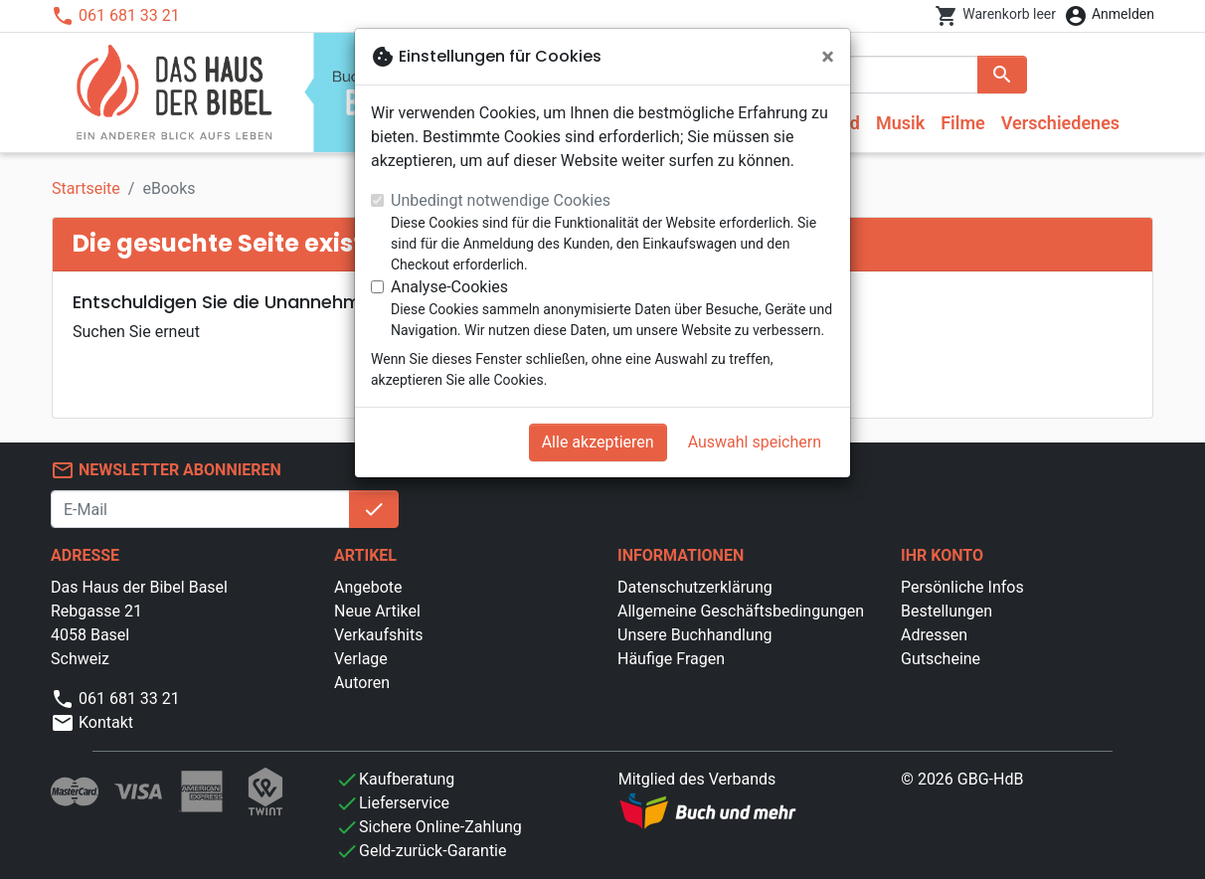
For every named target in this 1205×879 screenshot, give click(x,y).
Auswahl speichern (754, 442)
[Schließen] (827, 57)
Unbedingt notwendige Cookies (500, 200)
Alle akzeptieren (598, 442)
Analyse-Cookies (449, 286)
